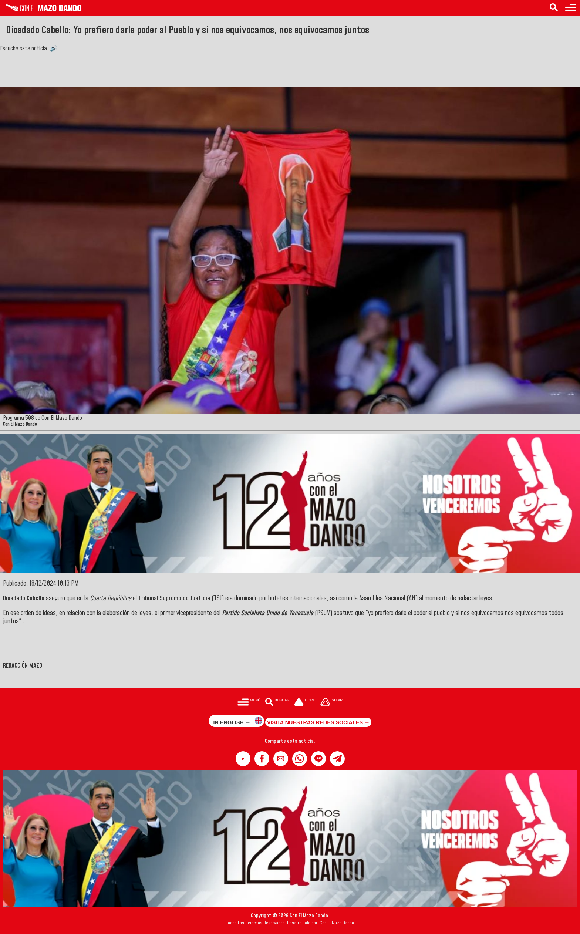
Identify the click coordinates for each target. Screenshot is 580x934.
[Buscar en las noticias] (553, 8)
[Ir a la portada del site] (304, 702)
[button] (243, 758)
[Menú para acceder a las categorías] (571, 8)
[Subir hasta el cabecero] (331, 702)
